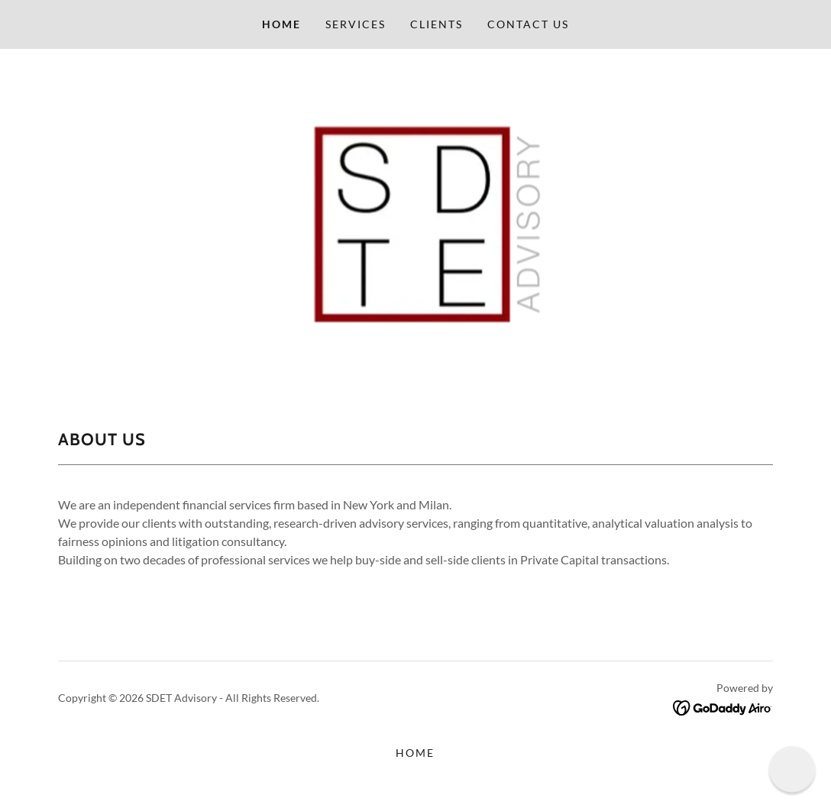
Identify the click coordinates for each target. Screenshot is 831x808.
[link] (723, 706)
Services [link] (355, 24)
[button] (792, 769)
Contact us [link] (528, 24)
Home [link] (281, 24)
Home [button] (415, 752)
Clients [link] (436, 24)
